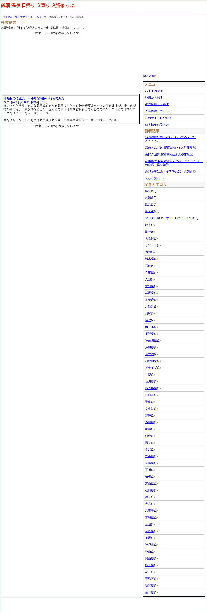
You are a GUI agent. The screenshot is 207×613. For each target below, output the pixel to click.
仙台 (148, 435)
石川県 (149, 381)
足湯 (148, 524)
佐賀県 (149, 592)
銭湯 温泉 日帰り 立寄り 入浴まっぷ (38, 5)
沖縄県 (149, 347)
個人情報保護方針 (157, 124)
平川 (43, 102)
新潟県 (149, 585)
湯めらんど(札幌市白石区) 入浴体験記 (170, 147)
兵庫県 (149, 272)
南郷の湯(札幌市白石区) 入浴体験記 (169, 154)
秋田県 (149, 490)
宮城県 (149, 517)
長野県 (149, 333)
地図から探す (154, 97)
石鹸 (148, 265)
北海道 (149, 306)
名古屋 (149, 354)
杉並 (148, 497)
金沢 (148, 449)
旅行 (148, 231)
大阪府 (149, 238)
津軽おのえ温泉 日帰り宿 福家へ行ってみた (34, 98)
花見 (148, 572)
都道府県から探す (157, 104)
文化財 (149, 408)
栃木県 (149, 258)
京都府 (149, 299)
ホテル (149, 327)
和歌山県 (151, 361)
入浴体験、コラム (157, 111)
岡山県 (149, 558)
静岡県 (149, 422)
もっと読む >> (154, 178)
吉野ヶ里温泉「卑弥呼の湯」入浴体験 (170, 171)
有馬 (148, 537)
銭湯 (148, 197)
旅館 (148, 429)
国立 (148, 442)
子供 (148, 401)
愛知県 (149, 286)
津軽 (35, 102)
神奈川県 (151, 340)
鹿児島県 (151, 388)
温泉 (15, 102)
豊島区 (149, 578)
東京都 (149, 211)
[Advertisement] (71, 63)
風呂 (148, 204)
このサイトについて (158, 117)
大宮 (148, 503)
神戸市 (149, 544)
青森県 (25, 102)
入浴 (148, 279)
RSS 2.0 (148, 75)
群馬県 (149, 292)
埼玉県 (149, 565)
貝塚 (148, 313)
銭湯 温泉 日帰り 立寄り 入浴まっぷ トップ (24, 17)
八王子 (149, 510)
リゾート (151, 245)
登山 (148, 551)
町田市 (149, 395)
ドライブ (151, 367)
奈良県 (149, 531)
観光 (148, 225)
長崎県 (149, 463)
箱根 (148, 476)
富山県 (149, 483)
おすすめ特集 (154, 90)
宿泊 (148, 252)
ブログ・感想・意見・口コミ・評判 (169, 218)
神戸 (148, 320)
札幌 (148, 374)
